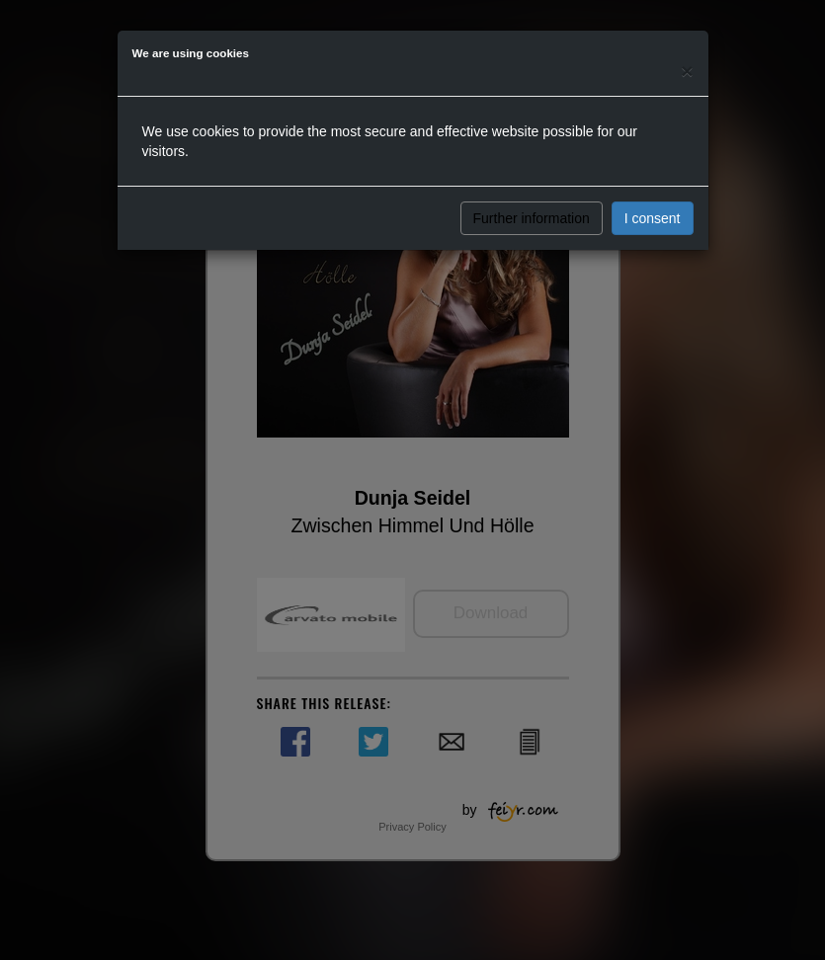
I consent (652, 218)
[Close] (687, 70)
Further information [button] (531, 218)
